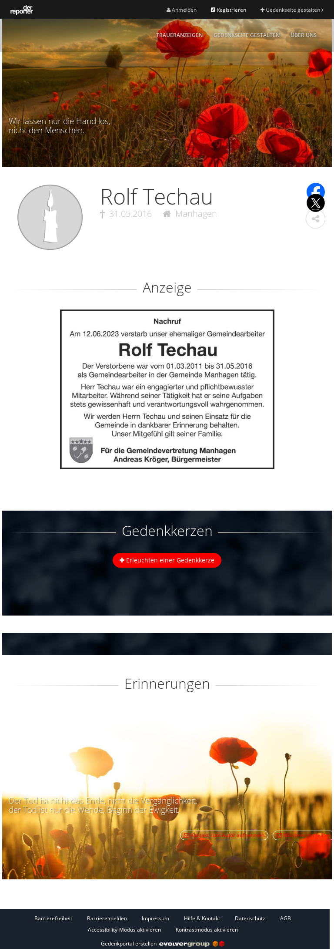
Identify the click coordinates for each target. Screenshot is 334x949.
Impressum (155, 918)
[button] (315, 219)
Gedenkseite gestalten (292, 9)
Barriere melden (107, 918)
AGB (285, 918)
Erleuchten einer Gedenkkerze (167, 560)
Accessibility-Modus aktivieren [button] (124, 929)
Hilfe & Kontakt (202, 918)
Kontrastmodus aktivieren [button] (207, 929)
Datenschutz (250, 918)
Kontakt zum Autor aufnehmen (224, 835)
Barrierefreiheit (53, 918)
